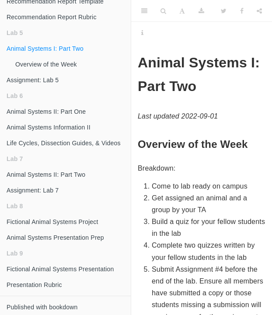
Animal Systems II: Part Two (46, 174)
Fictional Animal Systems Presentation (60, 269)
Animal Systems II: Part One (46, 111)
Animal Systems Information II (49, 127)
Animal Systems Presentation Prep (55, 237)
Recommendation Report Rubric (52, 17)
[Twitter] (223, 11)
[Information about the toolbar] (142, 33)
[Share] (259, 11)
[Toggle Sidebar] (144, 11)
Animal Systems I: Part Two (45, 48)
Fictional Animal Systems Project (52, 221)
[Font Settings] (182, 11)
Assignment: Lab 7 (33, 190)
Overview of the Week (46, 64)
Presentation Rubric (34, 284)
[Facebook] (242, 11)
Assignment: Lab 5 (33, 80)
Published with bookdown (42, 307)
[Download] (201, 11)
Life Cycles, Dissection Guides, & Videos (64, 143)
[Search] (163, 11)
